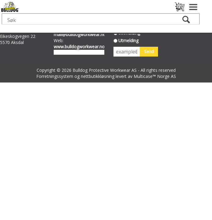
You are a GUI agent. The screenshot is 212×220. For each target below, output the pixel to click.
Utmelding (128, 40)
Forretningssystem (54, 76)
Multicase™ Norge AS (155, 76)
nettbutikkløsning (97, 76)
